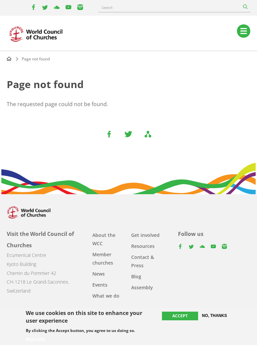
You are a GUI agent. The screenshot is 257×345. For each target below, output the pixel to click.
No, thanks (214, 315)
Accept (180, 316)
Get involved (145, 235)
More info (35, 339)
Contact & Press (142, 261)
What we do (105, 296)
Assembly (142, 287)
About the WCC (103, 239)
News (98, 274)
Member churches (102, 258)
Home (9, 58)
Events (99, 285)
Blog (136, 276)
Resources (143, 246)
